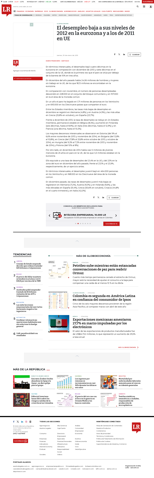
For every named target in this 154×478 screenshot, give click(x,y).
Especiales (61, 439)
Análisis (77, 425)
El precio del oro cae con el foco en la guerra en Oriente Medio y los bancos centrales (86, 399)
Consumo (43, 433)
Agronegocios (45, 425)
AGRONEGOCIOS (70, 11)
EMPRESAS (39, 11)
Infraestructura (62, 444)
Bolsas (19, 274)
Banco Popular (73, 15)
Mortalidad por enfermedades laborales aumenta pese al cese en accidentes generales (130, 382)
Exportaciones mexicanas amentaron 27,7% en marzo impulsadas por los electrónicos (102, 323)
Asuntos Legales (45, 428)
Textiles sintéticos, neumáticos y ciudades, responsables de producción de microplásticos (129, 400)
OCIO (46, 11)
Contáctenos (101, 431)
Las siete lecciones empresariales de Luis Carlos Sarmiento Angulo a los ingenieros (29, 308)
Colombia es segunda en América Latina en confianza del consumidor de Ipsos (104, 298)
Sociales (43, 454)
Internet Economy (46, 446)
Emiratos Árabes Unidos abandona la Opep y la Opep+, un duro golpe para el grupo (42, 382)
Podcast (42, 449)
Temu (111, 15)
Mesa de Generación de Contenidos (109, 425)
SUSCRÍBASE (148, 2)
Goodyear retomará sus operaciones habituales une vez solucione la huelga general (28, 323)
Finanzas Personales (64, 441)
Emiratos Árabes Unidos (40, 376)
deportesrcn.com (19, 471)
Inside (77, 444)
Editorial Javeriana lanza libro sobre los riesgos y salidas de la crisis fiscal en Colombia (42, 399)
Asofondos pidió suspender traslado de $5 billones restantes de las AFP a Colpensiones (28, 293)
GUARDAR (134, 54)
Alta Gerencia (62, 425)
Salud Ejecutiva (80, 449)
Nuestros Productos (103, 428)
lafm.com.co (100, 469)
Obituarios (61, 446)
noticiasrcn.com (88, 469)
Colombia (47, 15)
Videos (59, 454)
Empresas (43, 439)
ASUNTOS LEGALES (93, 11)
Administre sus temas (22, 78)
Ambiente (122, 394)
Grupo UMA (62, 15)
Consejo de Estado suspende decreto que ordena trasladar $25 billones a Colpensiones (29, 266)
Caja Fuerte (61, 428)
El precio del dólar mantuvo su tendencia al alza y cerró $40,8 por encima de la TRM (28, 279)
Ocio (77, 446)
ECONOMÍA (29, 11)
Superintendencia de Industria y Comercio (111, 444)
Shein (105, 15)
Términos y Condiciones (104, 436)
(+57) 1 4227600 (19, 433)
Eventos (78, 439)
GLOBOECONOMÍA (56, 11)
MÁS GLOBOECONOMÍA (127, 347)
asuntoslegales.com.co (21, 466)
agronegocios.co (38, 466)
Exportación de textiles (123, 15)
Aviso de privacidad (103, 433)
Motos (54, 15)
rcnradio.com (75, 469)
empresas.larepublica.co (55, 466)
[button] (49, 216)
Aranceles (97, 15)
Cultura (34, 394)
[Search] (137, 6)
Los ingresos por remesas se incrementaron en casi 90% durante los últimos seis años (85, 383)
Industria (122, 376)
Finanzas (43, 441)
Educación (20, 302)
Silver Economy (86, 15)
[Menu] (15, 11)
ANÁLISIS (81, 11)
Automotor (20, 317)
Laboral (19, 261)
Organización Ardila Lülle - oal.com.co (133, 466)
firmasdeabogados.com (74, 466)
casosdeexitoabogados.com (23, 469)
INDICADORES (118, 11)
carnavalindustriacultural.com (46, 469)
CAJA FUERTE (107, 11)
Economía (78, 433)
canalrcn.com (63, 469)
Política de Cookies (103, 441)
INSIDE (127, 11)
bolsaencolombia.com (93, 466)
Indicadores (44, 444)
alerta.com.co (112, 469)
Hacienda (19, 287)
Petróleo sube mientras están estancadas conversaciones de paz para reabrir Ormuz (104, 269)
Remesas (39, 15)
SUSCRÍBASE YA (111, 224)
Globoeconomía (81, 441)
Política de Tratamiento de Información (110, 439)
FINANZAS (20, 11)
